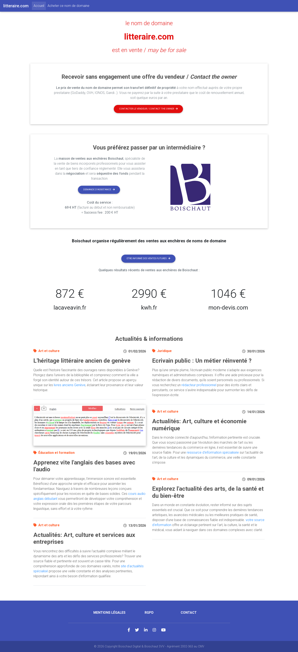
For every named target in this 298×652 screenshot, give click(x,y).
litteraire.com (149, 37)
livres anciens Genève (69, 385)
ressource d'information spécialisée (213, 452)
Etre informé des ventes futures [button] (148, 258)
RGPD (149, 613)
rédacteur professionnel (199, 385)
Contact (189, 613)
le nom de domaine (149, 23)
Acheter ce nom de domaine (68, 6)
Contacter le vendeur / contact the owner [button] (148, 108)
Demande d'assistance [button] (99, 189)
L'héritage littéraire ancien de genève (81, 360)
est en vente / (149, 50)
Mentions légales (109, 613)
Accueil (40, 5)
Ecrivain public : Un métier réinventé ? (202, 360)
